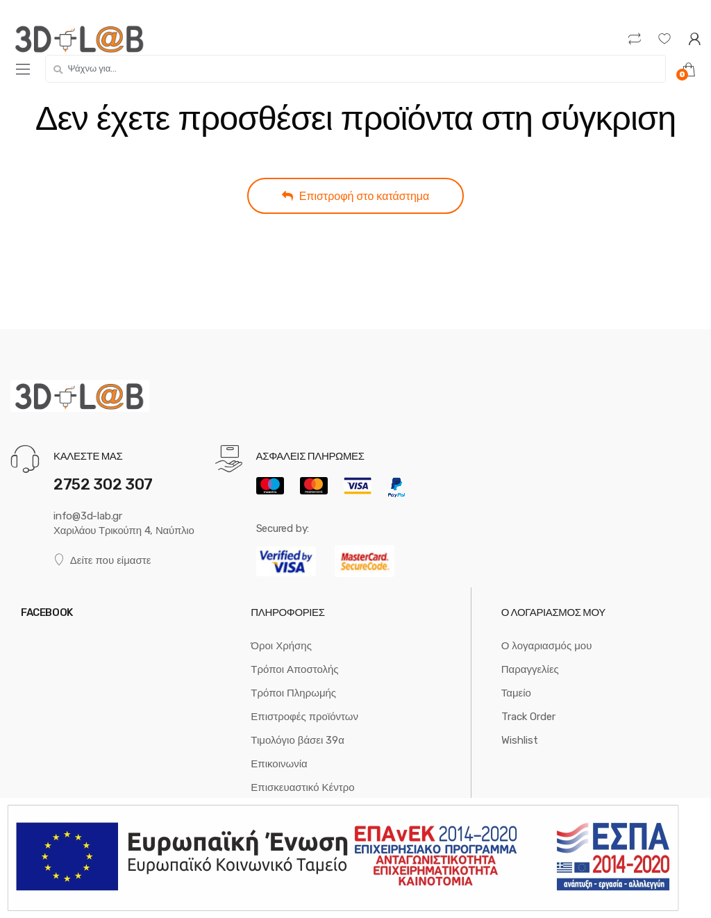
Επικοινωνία (279, 764)
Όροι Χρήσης (281, 646)
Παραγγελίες (530, 669)
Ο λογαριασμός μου (546, 646)
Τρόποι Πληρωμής (293, 693)
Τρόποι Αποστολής (294, 669)
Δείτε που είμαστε (102, 560)
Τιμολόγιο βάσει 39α (297, 740)
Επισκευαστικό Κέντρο (302, 787)
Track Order (528, 716)
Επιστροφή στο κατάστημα (356, 196)
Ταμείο (516, 693)
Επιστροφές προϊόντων (304, 716)
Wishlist (519, 740)
